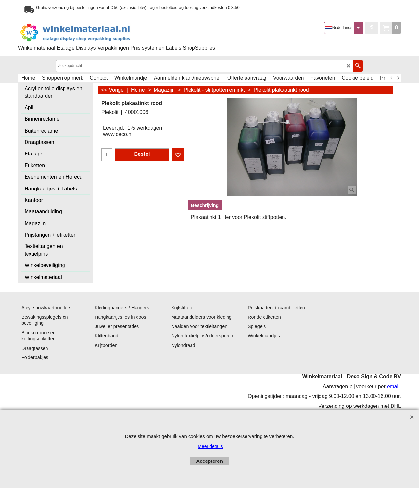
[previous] (391, 78)
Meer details (210, 446)
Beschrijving (205, 205)
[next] (398, 78)
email (393, 386)
